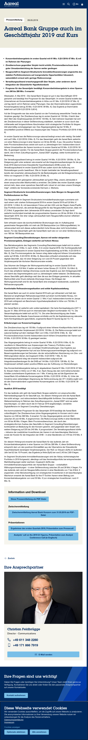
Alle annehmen (39, 732)
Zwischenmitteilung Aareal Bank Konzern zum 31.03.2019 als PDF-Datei (43, 514)
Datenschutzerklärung (13, 719)
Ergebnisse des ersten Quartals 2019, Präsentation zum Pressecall (42, 529)
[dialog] (44, 720)
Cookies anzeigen (12, 727)
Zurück (9, 558)
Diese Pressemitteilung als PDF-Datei (28, 499)
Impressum (9, 722)
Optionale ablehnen (16, 732)
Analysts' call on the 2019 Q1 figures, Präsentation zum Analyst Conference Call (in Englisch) (43, 536)
